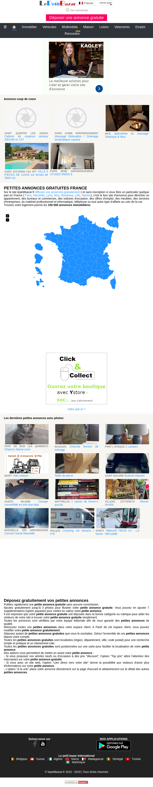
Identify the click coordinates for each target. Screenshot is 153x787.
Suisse (40, 759)
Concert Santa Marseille (19, 533)
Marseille (39, 195)
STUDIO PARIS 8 (61, 174)
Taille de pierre (64, 475)
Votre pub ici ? (77, 409)
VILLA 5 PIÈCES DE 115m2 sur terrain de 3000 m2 (26, 175)
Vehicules (49, 27)
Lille (77, 195)
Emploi (140, 27)
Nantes (86, 195)
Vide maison (20, 475)
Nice (57, 195)
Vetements (122, 27)
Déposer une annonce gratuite (76, 17)
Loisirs (104, 27)
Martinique (78, 762)
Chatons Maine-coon (17, 449)
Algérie (58, 759)
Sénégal (118, 759)
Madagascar (96, 759)
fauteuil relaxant (134, 475)
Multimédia (70, 27)
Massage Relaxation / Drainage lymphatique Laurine (76, 138)
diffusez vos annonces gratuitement (57, 192)
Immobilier (29, 27)
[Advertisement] (76, 66)
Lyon (49, 195)
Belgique (21, 759)
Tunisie (136, 759)
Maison (88, 27)
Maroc (75, 759)
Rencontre (72, 32)
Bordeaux (67, 195)
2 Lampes (131, 446)
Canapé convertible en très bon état (26, 503)
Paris (28, 195)
